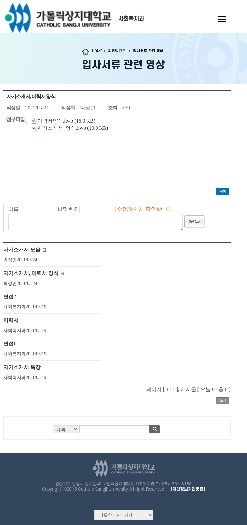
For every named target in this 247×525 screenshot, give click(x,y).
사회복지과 (131, 18)
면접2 (9, 296)
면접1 (9, 343)
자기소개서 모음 (22, 249)
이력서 (11, 320)
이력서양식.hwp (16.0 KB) (66, 121)
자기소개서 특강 (22, 367)
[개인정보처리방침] (188, 489)
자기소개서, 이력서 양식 (31, 273)
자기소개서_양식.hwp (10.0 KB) (72, 128)
